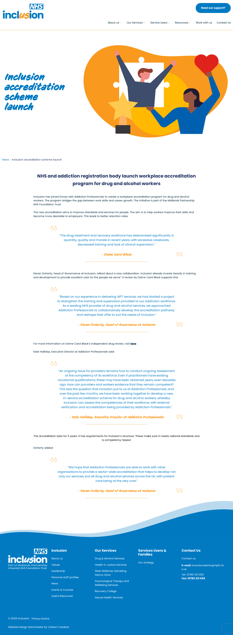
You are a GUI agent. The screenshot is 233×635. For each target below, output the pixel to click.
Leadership (58, 571)
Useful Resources (62, 596)
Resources (181, 23)
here (133, 344)
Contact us (189, 558)
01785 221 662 (195, 574)
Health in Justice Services (111, 565)
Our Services (135, 23)
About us (113, 23)
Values (55, 565)
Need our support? (213, 8)
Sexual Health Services (109, 597)
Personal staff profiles (65, 577)
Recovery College (106, 591)
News (5, 160)
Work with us (204, 23)
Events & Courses (62, 590)
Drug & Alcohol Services (110, 558)
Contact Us (224, 23)
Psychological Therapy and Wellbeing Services (112, 583)
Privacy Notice (41, 618)
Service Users (158, 23)
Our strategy (146, 562)
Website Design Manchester (26, 627)
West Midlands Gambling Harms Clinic (111, 573)
